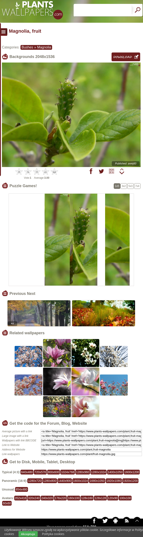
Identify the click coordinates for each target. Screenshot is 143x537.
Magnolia (44, 47)
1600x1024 (80, 480)
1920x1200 (130, 480)
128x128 (100, 498)
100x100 (125, 498)
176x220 (60, 498)
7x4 (137, 186)
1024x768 (67, 472)
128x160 (87, 498)
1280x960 (82, 472)
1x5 (117, 186)
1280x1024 (98, 472)
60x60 (7, 503)
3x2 (124, 186)
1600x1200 (131, 472)
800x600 (53, 472)
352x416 (20, 498)
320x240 (34, 498)
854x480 (21, 489)
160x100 (73, 498)
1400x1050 (115, 472)
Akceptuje (28, 534)
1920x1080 (113, 480)
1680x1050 (97, 480)
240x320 (47, 498)
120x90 (113, 498)
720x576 (40, 472)
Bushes (27, 47)
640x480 (27, 472)
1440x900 (65, 480)
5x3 (130, 186)
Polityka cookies (53, 534)
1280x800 (49, 480)
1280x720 (34, 480)
